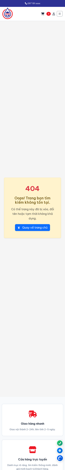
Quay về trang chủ (32, 227)
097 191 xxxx (32, 3)
